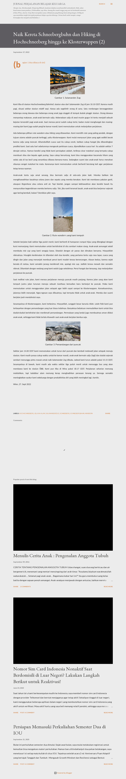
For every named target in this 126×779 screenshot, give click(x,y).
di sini (41, 62)
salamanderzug (52, 413)
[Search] (102, 4)
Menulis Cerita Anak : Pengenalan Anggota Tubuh (60, 555)
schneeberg (65, 413)
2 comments (25, 586)
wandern (89, 413)
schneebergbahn (77, 413)
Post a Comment (27, 712)
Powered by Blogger (63, 773)
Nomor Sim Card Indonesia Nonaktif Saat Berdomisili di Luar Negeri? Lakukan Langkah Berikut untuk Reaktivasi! (56, 675)
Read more (108, 586)
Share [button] (107, 413)
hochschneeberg (26, 413)
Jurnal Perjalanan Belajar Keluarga (39, 4)
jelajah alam (39, 413)
